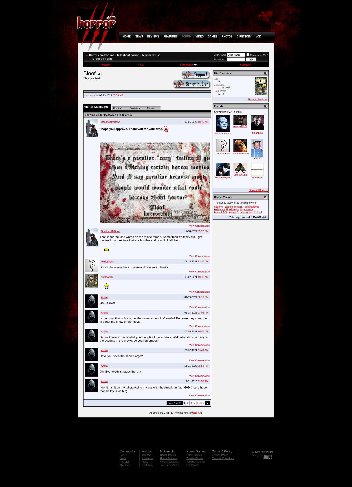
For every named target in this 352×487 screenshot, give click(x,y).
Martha (257, 158)
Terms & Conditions (223, 458)
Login (123, 458)
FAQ (140, 64)
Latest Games (194, 455)
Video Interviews (169, 461)
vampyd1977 (240, 126)
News (145, 461)
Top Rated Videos (170, 465)
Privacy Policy (220, 455)
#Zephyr (218, 206)
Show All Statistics (258, 99)
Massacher (246, 212)
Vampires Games (196, 461)
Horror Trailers (168, 455)
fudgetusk (257, 133)
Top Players (193, 465)
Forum (123, 455)
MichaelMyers (223, 177)
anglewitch (107, 277)
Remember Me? (257, 55)
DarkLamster (223, 153)
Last (200, 403)
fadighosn (219, 209)
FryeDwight (232, 209)
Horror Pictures (168, 458)
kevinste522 (220, 212)
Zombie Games (195, 458)
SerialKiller (257, 177)
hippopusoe (246, 209)
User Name (220, 54)
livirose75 (234, 212)
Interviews (147, 458)
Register (105, 64)
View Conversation (199, 225)
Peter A (258, 212)
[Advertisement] (198, 19)
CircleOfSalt (240, 174)
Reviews (146, 455)
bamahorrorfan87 (241, 153)
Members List (151, 55)
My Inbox (125, 465)
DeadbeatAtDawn (110, 122)
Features (147, 465)
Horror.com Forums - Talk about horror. (114, 55)
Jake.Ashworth (223, 133)
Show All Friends (258, 190)
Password (219, 59)
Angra (104, 297)
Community (188, 64)
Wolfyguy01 (107, 261)
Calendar (245, 64)
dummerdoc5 (252, 206)
